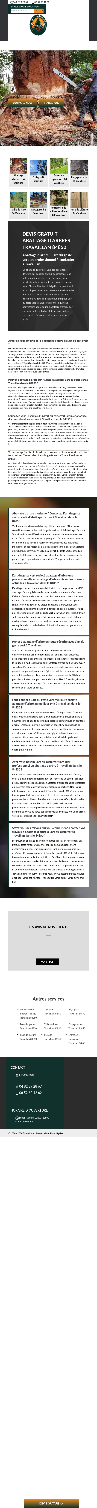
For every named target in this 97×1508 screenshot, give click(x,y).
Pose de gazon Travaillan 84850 (28, 1026)
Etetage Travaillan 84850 (52, 1036)
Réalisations (51, 102)
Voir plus (47, 962)
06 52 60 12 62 (40, 2)
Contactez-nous (22, 102)
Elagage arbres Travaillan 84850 (76, 1026)
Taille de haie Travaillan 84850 (52, 1026)
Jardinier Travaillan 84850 (52, 1011)
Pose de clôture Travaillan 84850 (28, 1036)
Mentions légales (54, 1133)
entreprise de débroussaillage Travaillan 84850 (28, 1013)
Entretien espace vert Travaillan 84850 (76, 1039)
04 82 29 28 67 (19, 2)
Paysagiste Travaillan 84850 (76, 1011)
